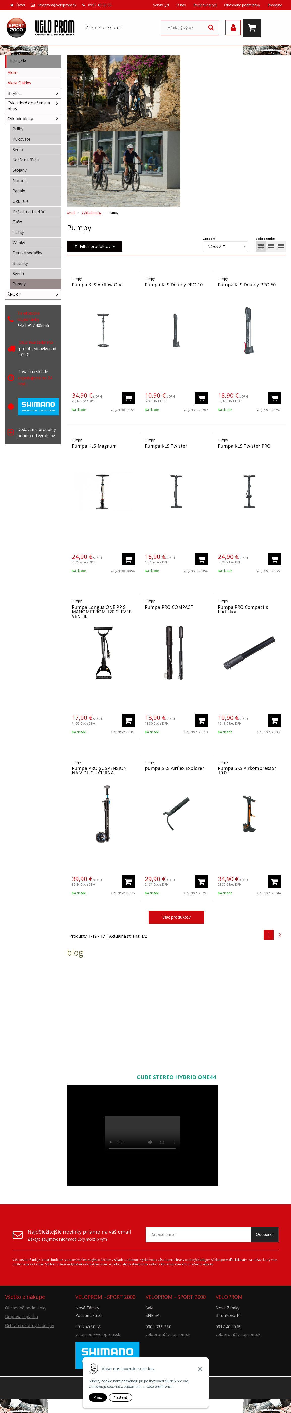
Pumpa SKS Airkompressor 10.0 (247, 770)
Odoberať (264, 1234)
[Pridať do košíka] (128, 398)
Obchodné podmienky (242, 5)
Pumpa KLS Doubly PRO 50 (247, 285)
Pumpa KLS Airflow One (97, 285)
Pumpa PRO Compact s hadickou (243, 609)
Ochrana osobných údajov (29, 1325)
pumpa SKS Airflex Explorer (174, 768)
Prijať (98, 1397)
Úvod (20, 5)
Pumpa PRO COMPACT (169, 607)
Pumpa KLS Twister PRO (244, 446)
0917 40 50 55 (99, 5)
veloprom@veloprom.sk (57, 5)
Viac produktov (176, 917)
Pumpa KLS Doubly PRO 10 (174, 285)
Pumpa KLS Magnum (94, 446)
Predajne (275, 5)
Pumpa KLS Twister (166, 446)
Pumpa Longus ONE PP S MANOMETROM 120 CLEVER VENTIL (102, 611)
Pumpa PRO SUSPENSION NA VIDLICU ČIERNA (99, 770)
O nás (181, 5)
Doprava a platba (21, 1316)
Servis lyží (161, 5)
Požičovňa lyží (205, 5)
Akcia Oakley (19, 83)
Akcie (12, 72)
